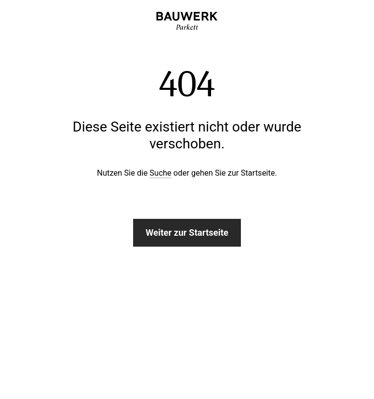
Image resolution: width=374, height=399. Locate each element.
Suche (160, 173)
